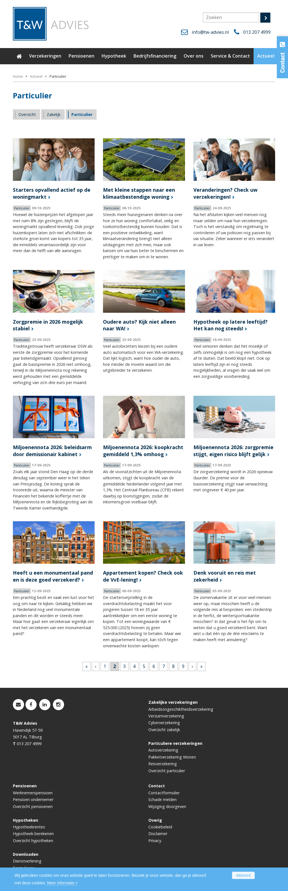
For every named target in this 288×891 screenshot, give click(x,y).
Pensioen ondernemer (33, 799)
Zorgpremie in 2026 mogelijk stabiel (48, 325)
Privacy (154, 840)
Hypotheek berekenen (33, 833)
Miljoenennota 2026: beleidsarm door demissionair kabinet (52, 451)
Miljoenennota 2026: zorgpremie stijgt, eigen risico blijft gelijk (233, 451)
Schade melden (162, 799)
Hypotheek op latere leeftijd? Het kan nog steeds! (230, 325)
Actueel (36, 76)
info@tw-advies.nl (210, 32)
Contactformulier (164, 792)
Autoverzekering (163, 750)
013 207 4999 (257, 32)
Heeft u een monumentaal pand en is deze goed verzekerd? (53, 576)
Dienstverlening (27, 861)
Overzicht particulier (166, 770)
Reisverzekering (162, 763)
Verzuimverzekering (166, 716)
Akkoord (243, 875)
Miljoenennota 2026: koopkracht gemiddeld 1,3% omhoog (143, 451)
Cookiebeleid (160, 827)
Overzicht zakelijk (164, 729)
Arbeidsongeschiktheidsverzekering (180, 709)
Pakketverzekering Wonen (172, 757)
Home (18, 76)
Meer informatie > (62, 883)
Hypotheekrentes (29, 827)
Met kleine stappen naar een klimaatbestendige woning (139, 193)
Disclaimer (157, 833)
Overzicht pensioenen (33, 806)
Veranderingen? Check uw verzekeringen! (225, 193)
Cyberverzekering (164, 722)
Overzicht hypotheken (33, 840)
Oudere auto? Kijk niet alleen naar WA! (139, 325)
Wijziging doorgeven (167, 806)
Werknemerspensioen (33, 792)
